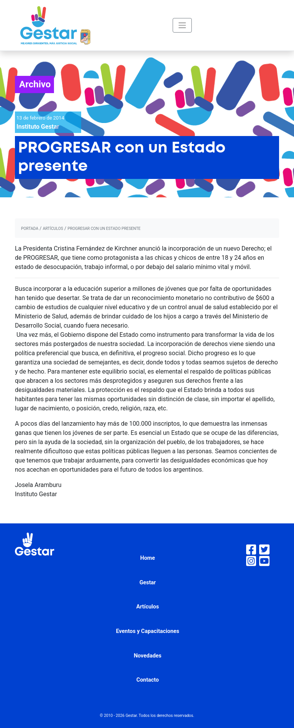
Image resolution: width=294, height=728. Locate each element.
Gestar (147, 582)
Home (147, 558)
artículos (53, 228)
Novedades (147, 656)
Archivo (35, 84)
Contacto (147, 680)
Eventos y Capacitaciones (147, 631)
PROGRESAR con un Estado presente (103, 228)
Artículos (147, 606)
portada (29, 228)
